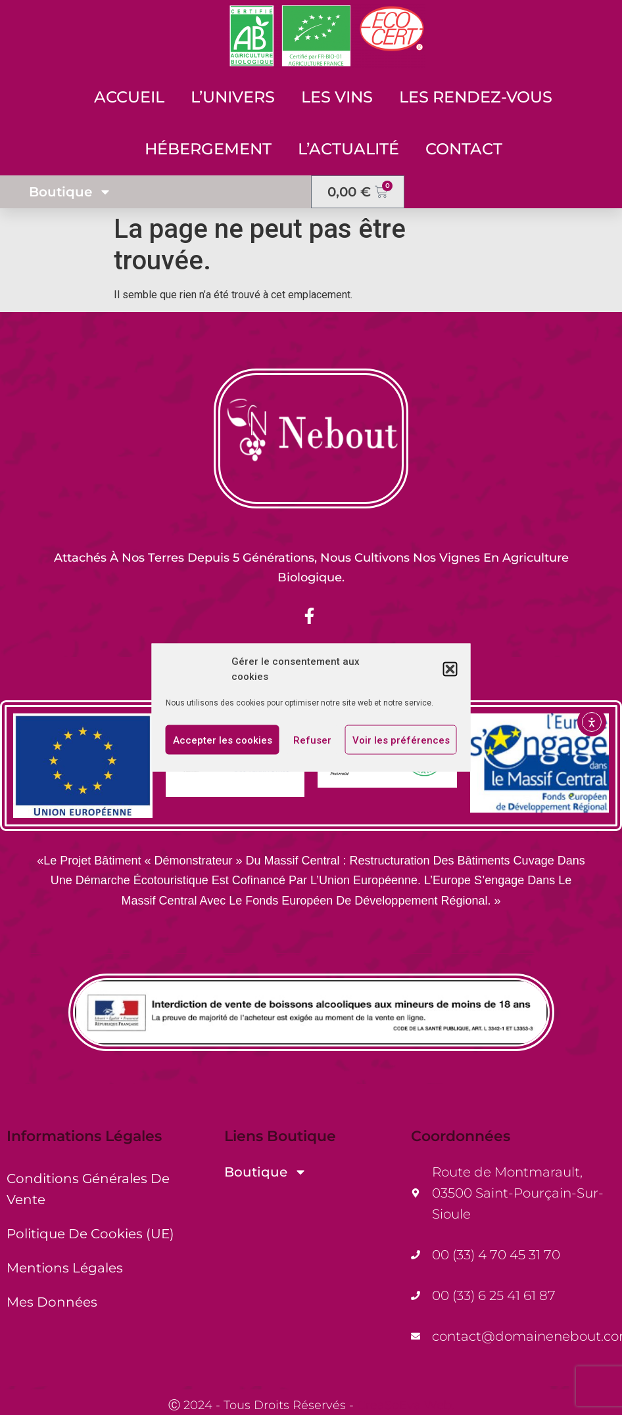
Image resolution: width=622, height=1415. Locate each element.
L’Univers (233, 96)
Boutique (70, 192)
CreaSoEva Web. (405, 1405)
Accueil (129, 96)
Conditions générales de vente (88, 1189)
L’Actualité (348, 148)
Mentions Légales (65, 1268)
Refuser (312, 740)
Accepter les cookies (222, 740)
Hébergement (208, 148)
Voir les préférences (401, 740)
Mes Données (52, 1302)
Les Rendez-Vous (475, 96)
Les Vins (337, 96)
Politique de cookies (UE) (90, 1234)
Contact (463, 148)
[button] (450, 668)
